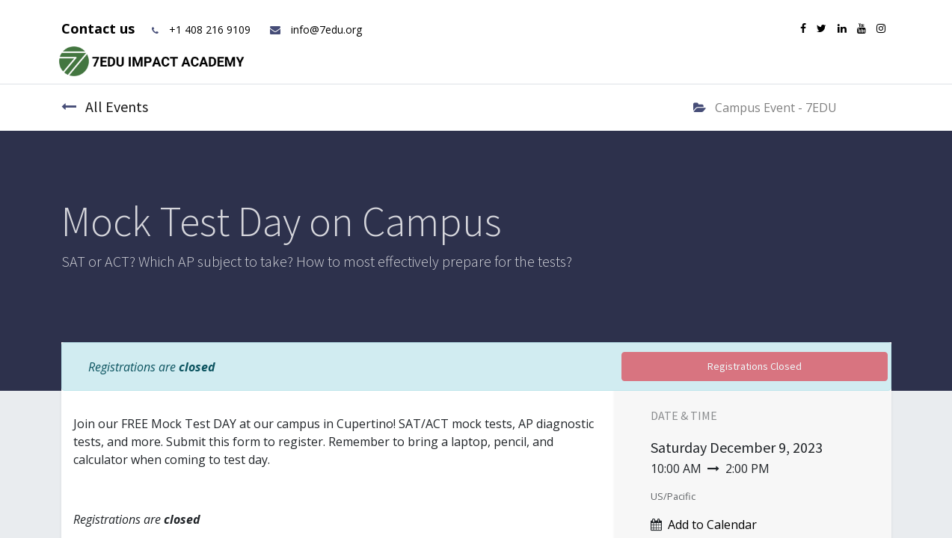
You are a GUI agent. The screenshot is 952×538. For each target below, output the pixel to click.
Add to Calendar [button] (712, 524)
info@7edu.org (315, 29)
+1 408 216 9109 (210, 29)
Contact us (99, 28)
